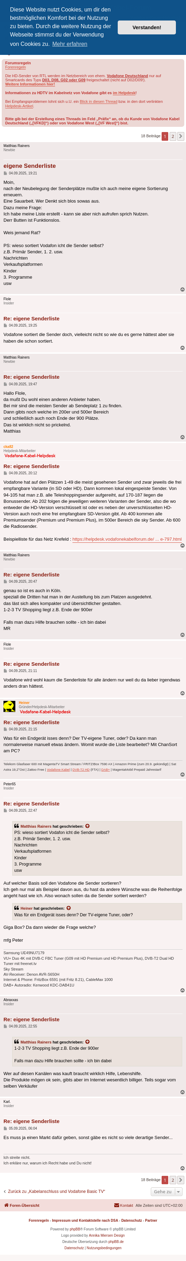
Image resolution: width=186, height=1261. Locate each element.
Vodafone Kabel (58, 769)
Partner (151, 1220)
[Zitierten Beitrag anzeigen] (88, 826)
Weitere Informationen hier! (30, 84)
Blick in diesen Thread (98, 101)
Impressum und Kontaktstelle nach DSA (85, 1220)
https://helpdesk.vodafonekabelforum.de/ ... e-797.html (127, 539)
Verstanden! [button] (147, 27)
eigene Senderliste (29, 166)
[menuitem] (123, 1205)
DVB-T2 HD (81, 769)
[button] (180, 136)
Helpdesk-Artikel (19, 106)
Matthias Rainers (36, 826)
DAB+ (105, 769)
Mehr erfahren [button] (69, 44)
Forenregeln (15, 67)
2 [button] (173, 136)
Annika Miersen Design (107, 1235)
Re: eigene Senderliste (31, 318)
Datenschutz (131, 1220)
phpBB (75, 1229)
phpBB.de (116, 1242)
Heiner (27, 908)
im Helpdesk (124, 93)
